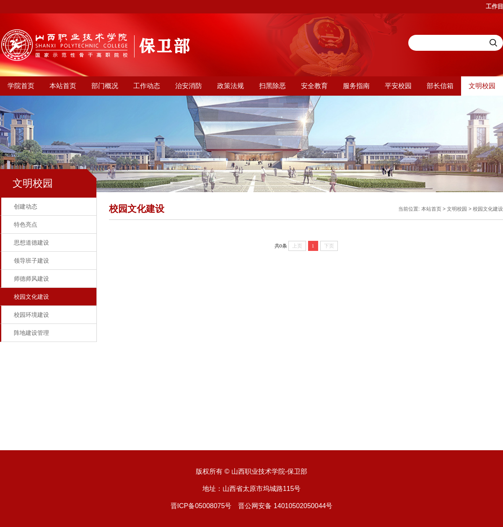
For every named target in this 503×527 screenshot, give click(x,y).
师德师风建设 (31, 278)
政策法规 (230, 85)
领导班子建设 (31, 260)
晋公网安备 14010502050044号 (285, 505)
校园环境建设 (31, 314)
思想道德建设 (31, 242)
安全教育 (314, 85)
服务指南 (356, 85)
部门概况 (104, 85)
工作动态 (146, 85)
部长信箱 (440, 85)
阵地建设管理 (31, 332)
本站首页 (62, 85)
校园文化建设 (31, 296)
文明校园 (482, 85)
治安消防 (188, 85)
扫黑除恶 (272, 85)
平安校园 (398, 85)
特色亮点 (25, 224)
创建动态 (25, 206)
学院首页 (21, 85)
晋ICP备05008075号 (201, 505)
